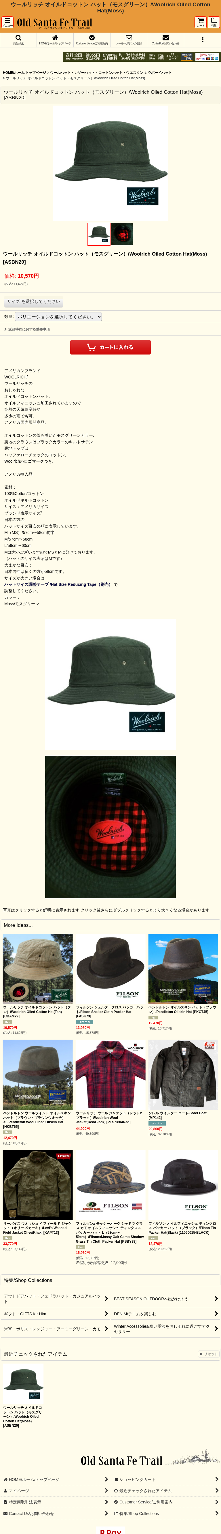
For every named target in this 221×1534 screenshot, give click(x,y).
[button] (7, 22)
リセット (209, 1354)
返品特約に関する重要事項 (27, 329)
